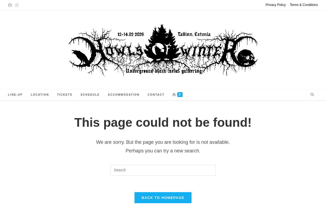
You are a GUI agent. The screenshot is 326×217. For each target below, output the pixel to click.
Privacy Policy (275, 5)
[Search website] (312, 95)
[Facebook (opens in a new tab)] (11, 5)
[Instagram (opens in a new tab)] (17, 5)
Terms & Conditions (304, 5)
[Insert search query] (163, 170)
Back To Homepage (163, 198)
